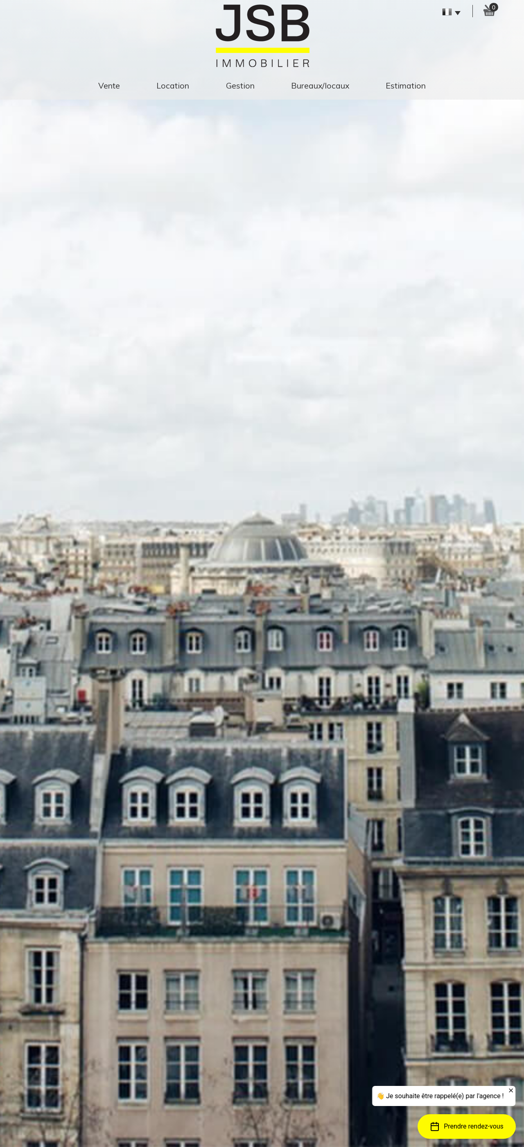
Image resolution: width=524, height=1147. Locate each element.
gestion (240, 85)
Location (172, 85)
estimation (406, 85)
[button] (467, 1126)
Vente (109, 85)
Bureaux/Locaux (320, 85)
